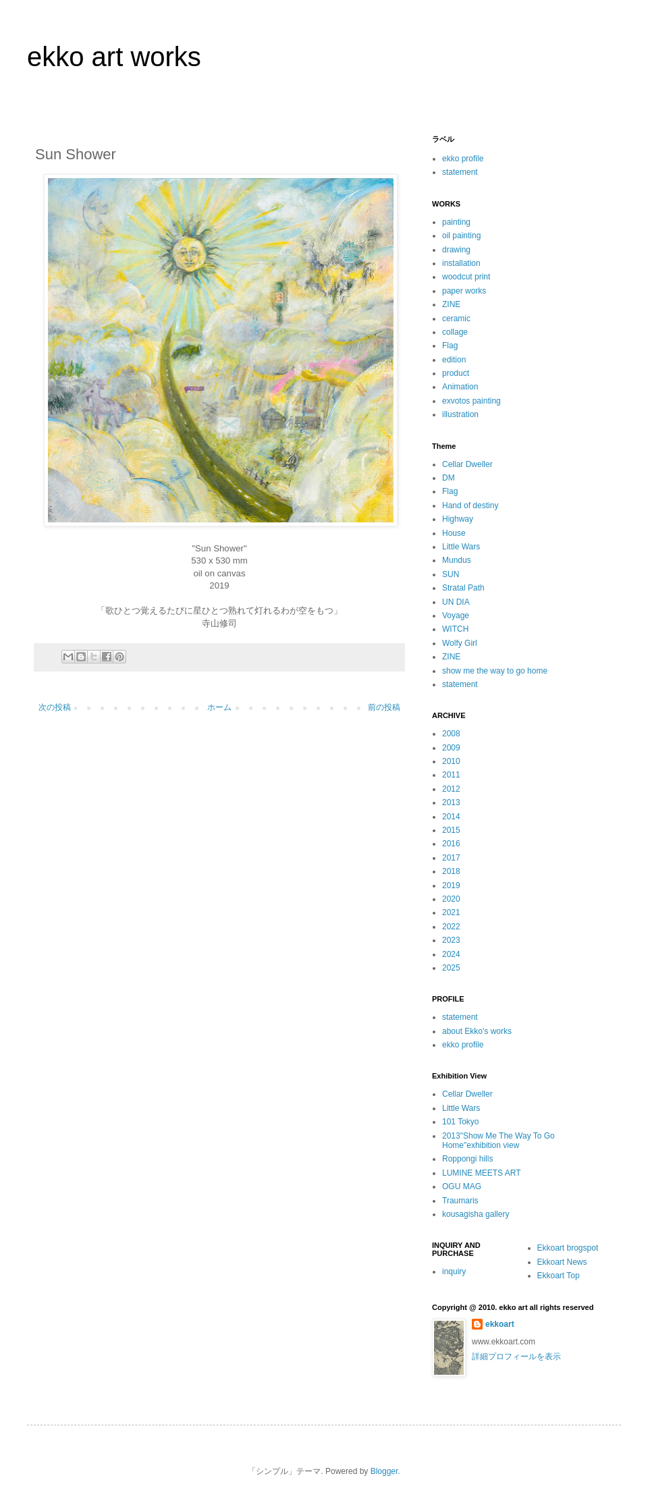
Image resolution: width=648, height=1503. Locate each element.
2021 (451, 912)
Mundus (456, 560)
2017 (451, 858)
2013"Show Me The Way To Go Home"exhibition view (498, 1140)
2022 (451, 926)
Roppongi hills (467, 1159)
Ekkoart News (562, 1262)
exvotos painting (471, 401)
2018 (451, 871)
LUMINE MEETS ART (481, 1173)
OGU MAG (461, 1186)
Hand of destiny (470, 505)
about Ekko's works (477, 1031)
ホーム (219, 707)
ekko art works (114, 57)
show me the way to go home (494, 671)
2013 (451, 802)
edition (454, 359)
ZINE (451, 304)
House (454, 533)
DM (448, 478)
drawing (456, 249)
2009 (451, 748)
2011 (451, 775)
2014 (451, 816)
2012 (451, 789)
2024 (451, 954)
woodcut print (466, 276)
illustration (460, 414)
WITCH (455, 629)
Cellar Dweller (467, 464)
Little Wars (461, 546)
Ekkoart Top (558, 1275)
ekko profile (462, 158)
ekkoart (499, 1324)
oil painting (461, 235)
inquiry (454, 1271)
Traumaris (460, 1200)
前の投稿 (384, 707)
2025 (451, 968)
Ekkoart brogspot (568, 1248)
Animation (460, 386)
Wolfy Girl (459, 643)
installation (461, 263)
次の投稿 (54, 707)
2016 (451, 843)
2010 (451, 761)
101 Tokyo (460, 1121)
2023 (451, 940)
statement (460, 172)
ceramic (456, 318)
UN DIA (456, 602)
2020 (451, 899)
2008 (451, 733)
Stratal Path (463, 588)
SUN (450, 574)
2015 (451, 830)
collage (455, 332)
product (455, 373)
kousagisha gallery (475, 1214)
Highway (457, 519)
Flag (450, 345)
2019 (451, 885)
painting (456, 222)
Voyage (455, 615)
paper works (464, 291)
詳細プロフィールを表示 (516, 1356)
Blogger (384, 1471)
